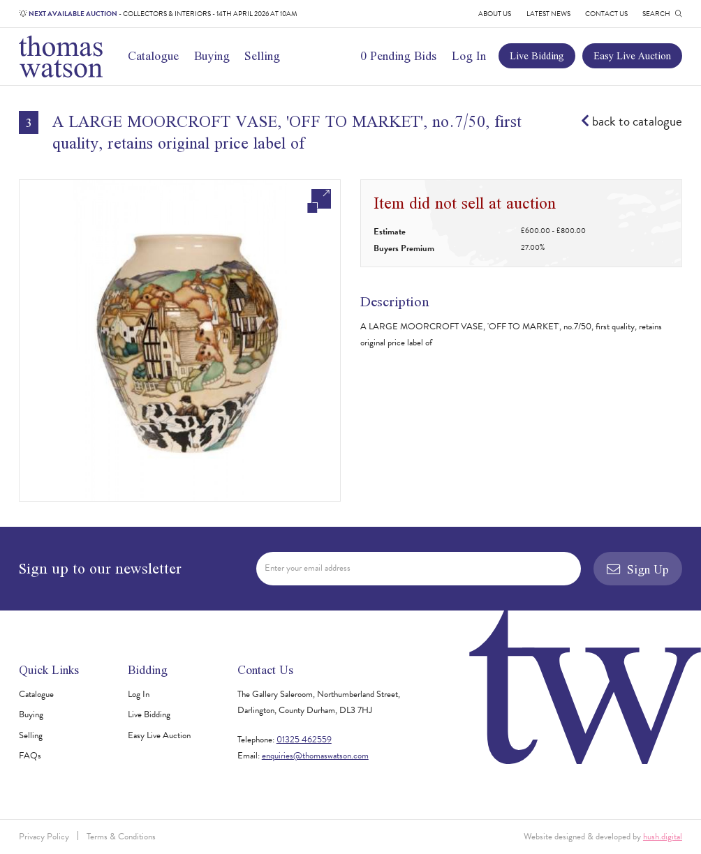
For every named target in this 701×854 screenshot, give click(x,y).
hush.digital (662, 837)
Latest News (548, 13)
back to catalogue (631, 121)
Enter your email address (307, 568)
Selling (262, 55)
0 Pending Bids (398, 55)
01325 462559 (304, 740)
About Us (494, 13)
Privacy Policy (44, 837)
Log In (469, 55)
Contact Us (606, 13)
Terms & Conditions (121, 837)
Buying (212, 55)
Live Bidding (537, 55)
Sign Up (638, 569)
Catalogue (153, 55)
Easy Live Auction (632, 55)
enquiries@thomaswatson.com (315, 756)
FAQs (30, 756)
